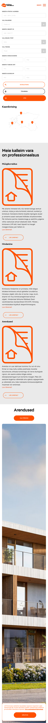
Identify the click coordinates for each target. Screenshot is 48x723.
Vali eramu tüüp (24, 41)
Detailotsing (17, 84)
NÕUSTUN (25, 715)
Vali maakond (24, 23)
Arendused (7, 321)
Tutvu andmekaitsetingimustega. (34, 709)
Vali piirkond (24, 418)
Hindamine (7, 244)
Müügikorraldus (9, 164)
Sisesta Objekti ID (24, 32)
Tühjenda (16, 91)
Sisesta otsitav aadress (24, 14)
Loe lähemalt (7, 230)
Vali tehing (24, 49)
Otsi (15, 98)
